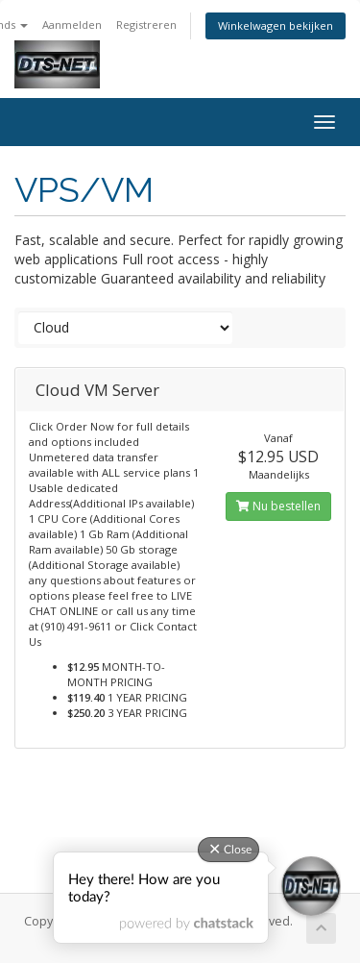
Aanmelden (72, 24)
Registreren (146, 24)
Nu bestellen (278, 506)
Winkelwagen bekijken (275, 25)
